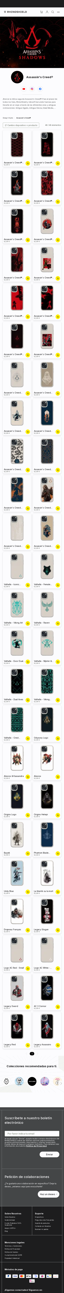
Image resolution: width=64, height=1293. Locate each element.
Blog (6, 1231)
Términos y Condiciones (13, 1246)
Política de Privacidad (36, 1146)
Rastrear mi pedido (41, 1229)
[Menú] (58, 12)
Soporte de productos (42, 1223)
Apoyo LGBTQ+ (10, 1228)
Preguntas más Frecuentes (44, 1220)
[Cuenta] (47, 12)
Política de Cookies (11, 1252)
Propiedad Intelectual (12, 1258)
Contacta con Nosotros (43, 1226)
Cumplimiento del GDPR (13, 1255)
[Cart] (41, 12)
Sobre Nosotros (10, 1217)
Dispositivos (39, 1217)
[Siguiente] (61, 1083)
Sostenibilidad (10, 1220)
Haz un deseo (48, 1194)
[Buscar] (52, 12)
